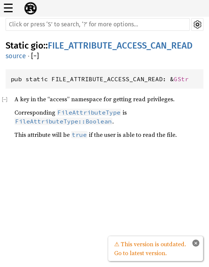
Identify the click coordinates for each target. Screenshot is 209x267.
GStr (181, 79)
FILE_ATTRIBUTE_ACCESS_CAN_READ (120, 45)
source (16, 56)
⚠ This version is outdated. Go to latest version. (150, 248)
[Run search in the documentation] (98, 24)
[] (35, 56)
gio (37, 45)
